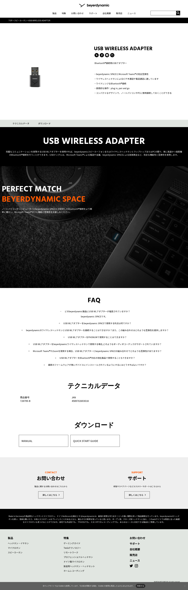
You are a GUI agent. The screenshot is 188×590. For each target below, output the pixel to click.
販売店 (133, 554)
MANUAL (27, 440)
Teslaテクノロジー (72, 546)
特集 (66, 537)
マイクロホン (14, 546)
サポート (135, 543)
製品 (10, 537)
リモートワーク (71, 551)
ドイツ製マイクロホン (74, 560)
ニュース (135, 559)
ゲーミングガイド (72, 542)
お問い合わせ (137, 537)
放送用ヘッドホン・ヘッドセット (79, 565)
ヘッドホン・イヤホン (18, 542)
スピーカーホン (15, 551)
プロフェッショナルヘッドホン (78, 556)
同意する (140, 586)
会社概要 (135, 548)
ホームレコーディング (74, 569)
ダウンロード (44, 123)
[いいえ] (184, 586)
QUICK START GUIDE (85, 440)
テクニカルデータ (21, 123)
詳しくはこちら (50, 494)
